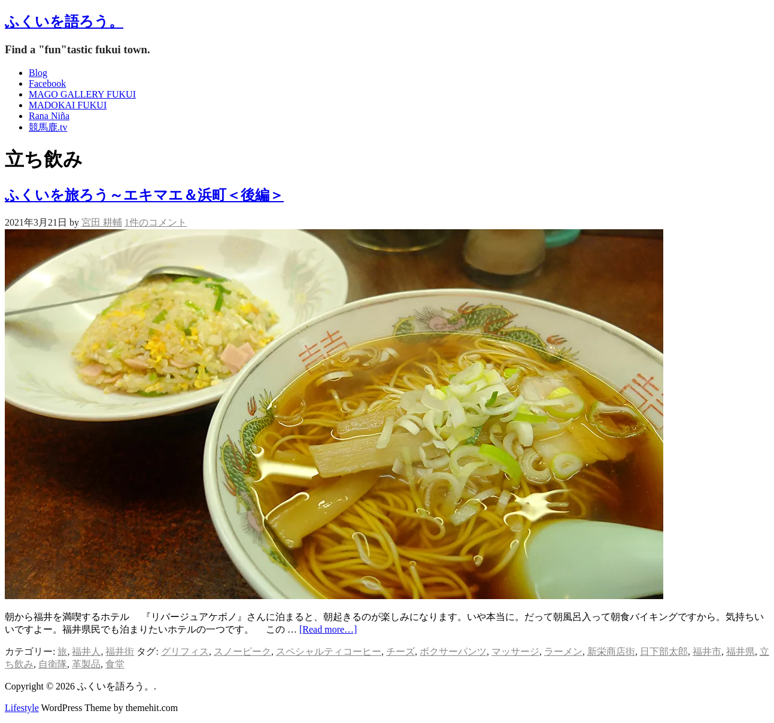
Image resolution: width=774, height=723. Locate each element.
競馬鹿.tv (48, 127)
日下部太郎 (664, 651)
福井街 (119, 651)
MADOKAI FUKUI (68, 105)
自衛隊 (52, 664)
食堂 (115, 664)
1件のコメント (156, 222)
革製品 (86, 664)
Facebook (47, 83)
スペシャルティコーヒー (328, 651)
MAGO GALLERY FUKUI (82, 94)
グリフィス (185, 651)
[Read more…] (328, 629)
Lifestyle (22, 708)
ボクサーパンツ (453, 651)
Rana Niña (49, 116)
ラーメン (563, 651)
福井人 (86, 651)
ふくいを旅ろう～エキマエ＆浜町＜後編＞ (144, 195)
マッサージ (515, 651)
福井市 (707, 651)
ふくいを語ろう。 (64, 21)
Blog (38, 73)
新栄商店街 (611, 651)
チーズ (400, 651)
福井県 (740, 651)
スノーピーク (242, 651)
